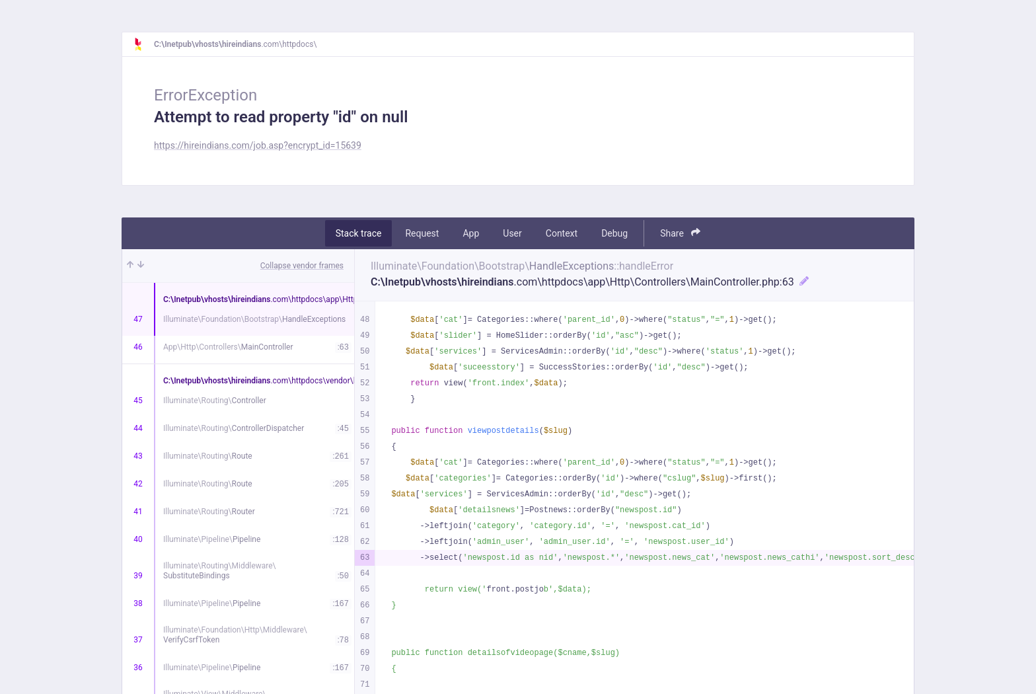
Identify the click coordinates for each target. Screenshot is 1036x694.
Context (561, 233)
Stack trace (359, 233)
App (470, 233)
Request (422, 233)
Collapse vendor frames (302, 265)
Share (680, 233)
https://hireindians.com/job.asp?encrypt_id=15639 (257, 145)
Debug (614, 233)
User (512, 233)
